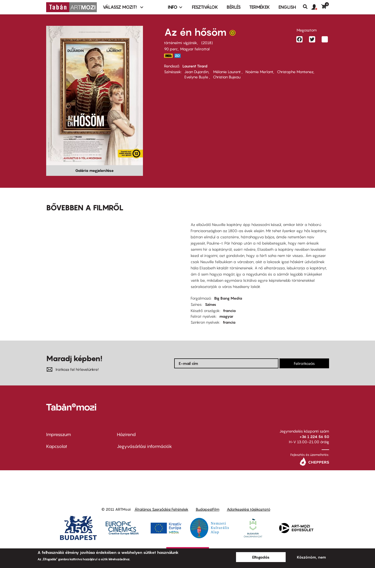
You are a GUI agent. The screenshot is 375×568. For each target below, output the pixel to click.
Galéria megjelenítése (94, 170)
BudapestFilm (207, 509)
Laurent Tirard (194, 66)
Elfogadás (261, 557)
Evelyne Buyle (196, 77)
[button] (316, 7)
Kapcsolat (56, 446)
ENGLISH (287, 7)
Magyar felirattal (195, 49)
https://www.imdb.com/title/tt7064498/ (168, 56)
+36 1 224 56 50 (314, 436)
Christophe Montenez (295, 71)
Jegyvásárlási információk (144, 446)
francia (229, 310)
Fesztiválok (205, 7)
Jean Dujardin (196, 71)
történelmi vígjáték (180, 42)
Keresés (307, 6)
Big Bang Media (228, 298)
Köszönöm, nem (311, 557)
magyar (226, 316)
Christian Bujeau (226, 77)
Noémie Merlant (259, 71)
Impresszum (58, 434)
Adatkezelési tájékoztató (248, 509)
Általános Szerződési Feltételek (161, 509)
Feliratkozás (304, 363)
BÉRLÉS (234, 7)
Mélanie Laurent (227, 71)
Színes (210, 304)
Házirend (126, 434)
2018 (207, 42)
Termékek (259, 7)
